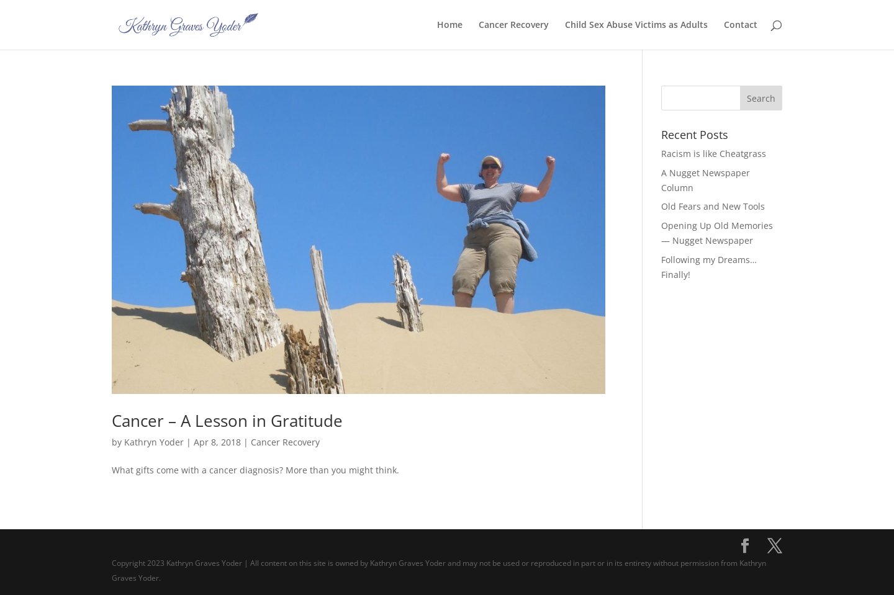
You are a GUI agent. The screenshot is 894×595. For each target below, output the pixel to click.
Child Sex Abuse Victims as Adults (636, 25)
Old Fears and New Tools (713, 206)
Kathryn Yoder (154, 442)
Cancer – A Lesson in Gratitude (227, 420)
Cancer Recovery (514, 25)
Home (450, 25)
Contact (740, 25)
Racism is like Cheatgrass (713, 153)
